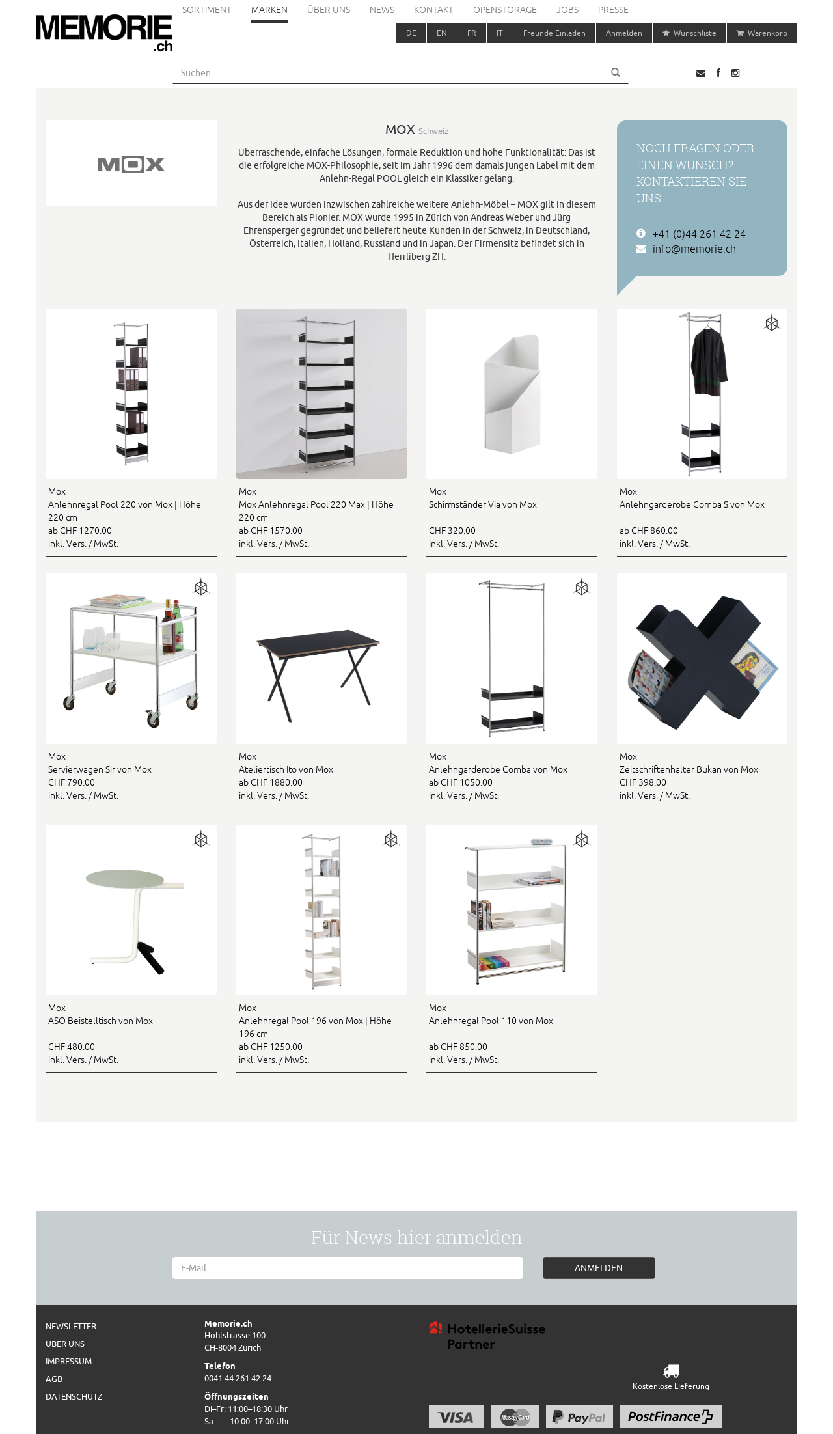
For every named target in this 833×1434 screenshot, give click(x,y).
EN (442, 33)
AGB (54, 1378)
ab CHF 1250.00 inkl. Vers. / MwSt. (322, 1033)
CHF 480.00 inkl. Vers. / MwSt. (131, 1033)
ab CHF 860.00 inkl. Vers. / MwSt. (702, 517)
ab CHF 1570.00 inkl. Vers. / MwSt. (322, 517)
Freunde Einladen (554, 33)
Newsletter (71, 1326)
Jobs (567, 10)
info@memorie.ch (694, 249)
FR (471, 33)
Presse (613, 10)
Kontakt (434, 10)
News (382, 10)
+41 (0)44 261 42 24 (699, 234)
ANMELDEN (599, 1268)
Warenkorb (762, 33)
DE (411, 33)
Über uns (328, 10)
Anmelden (624, 33)
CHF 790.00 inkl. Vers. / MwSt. (131, 775)
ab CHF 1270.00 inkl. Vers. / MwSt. (131, 517)
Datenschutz (74, 1396)
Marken (269, 10)
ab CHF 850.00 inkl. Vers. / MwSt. (512, 1033)
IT (500, 33)
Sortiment (207, 10)
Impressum (69, 1361)
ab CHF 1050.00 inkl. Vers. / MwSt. (512, 775)
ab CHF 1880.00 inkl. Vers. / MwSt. (322, 775)
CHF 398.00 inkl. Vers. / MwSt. (702, 775)
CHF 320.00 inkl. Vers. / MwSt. (512, 517)
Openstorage (505, 10)
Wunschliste (689, 33)
